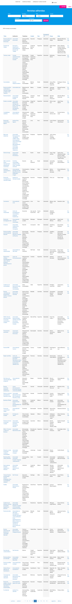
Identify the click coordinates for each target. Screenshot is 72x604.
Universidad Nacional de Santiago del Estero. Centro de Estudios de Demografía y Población (16, 105)
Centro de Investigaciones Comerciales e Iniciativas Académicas (16, 214)
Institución (17, 18)
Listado (64, 6)
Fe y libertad (6, 590)
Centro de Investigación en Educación (16, 357)
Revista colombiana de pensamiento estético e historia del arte (7, 294)
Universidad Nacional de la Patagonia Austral (17, 531)
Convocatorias (26, 1)
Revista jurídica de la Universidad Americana (8, 40)
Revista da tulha (7, 511)
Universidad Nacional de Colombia (15, 293)
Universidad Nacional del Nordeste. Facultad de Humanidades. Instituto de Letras (17, 505)
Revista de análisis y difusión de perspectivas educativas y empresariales (7, 584)
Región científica (7, 355)
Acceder (54, 2)
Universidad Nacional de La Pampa (16, 486)
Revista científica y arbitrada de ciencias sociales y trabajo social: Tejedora (7, 90)
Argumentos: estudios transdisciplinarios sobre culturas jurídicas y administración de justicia (8, 261)
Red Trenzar (15, 475)
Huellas (5, 484)
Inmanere (6, 224)
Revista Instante (7, 95)
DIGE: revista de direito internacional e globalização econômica (7, 163)
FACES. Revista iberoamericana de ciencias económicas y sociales (7, 319)
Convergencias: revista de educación (7, 576)
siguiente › (53, 601)
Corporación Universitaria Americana (15, 332)
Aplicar (46, 20)
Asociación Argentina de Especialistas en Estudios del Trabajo (16, 48)
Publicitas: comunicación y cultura (7, 171)
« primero (13, 601)
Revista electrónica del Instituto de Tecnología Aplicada (7, 532)
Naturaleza (15, 360)
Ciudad (51, 13)
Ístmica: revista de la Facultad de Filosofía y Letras (8, 395)
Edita (59, 36)
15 (46, 601)
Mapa (69, 6)
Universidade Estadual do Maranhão (15, 559)
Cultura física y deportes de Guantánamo (7, 569)
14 (43, 601)
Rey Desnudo (15, 550)
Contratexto (6, 201)
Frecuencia (31, 18)
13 (41, 601)
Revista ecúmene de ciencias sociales (7, 422)
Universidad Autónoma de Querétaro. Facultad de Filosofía (16, 423)
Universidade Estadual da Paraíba (15, 97)
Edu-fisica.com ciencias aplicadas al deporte (8, 380)
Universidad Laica (16, 87)
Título (9, 13)
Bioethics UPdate (7, 400)
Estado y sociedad (8, 101)
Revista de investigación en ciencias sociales (7, 179)
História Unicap (7, 152)
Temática (24, 13)
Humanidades (7, 82)
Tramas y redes (7, 55)
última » (59, 601)
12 (38, 601)
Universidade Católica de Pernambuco (15, 154)
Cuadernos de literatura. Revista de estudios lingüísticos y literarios (7, 505)
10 (32, 601)
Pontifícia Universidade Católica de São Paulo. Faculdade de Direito (16, 163)
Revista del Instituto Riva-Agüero (7, 122)
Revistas (18, 1)
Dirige (51, 36)
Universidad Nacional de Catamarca (15, 149)
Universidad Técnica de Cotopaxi (15, 452)
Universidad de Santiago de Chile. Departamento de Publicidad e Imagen (17, 172)
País (37, 13)
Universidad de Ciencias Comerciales (16, 221)
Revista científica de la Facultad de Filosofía (7, 233)
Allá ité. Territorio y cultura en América (7, 431)
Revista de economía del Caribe (6, 410)
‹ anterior (19, 601)
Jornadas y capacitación (39, 1)
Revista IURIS (6, 347)
